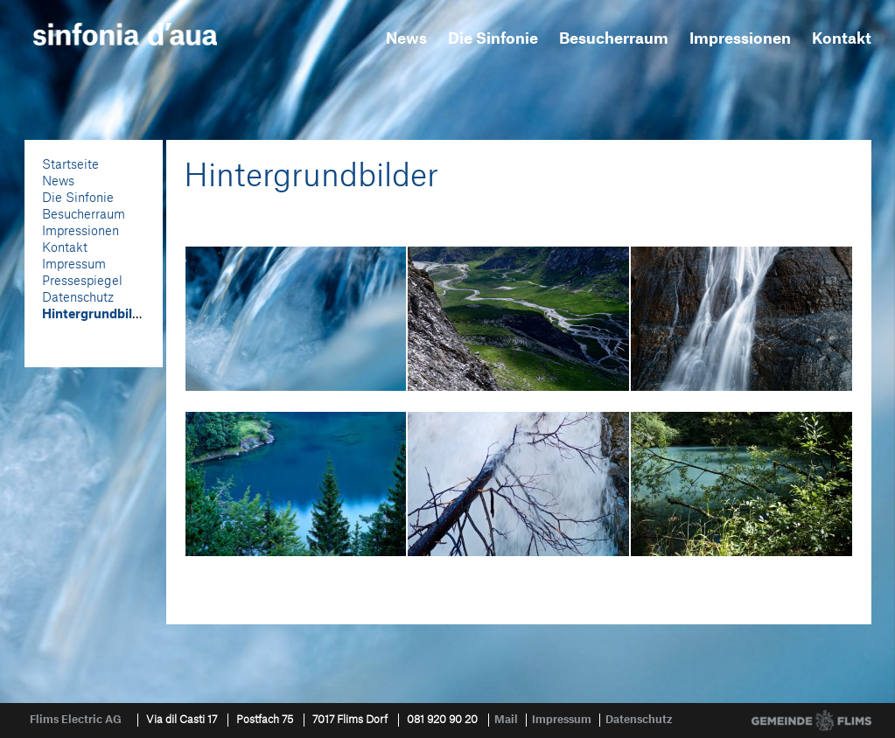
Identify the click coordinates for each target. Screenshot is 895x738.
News (406, 38)
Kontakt (841, 38)
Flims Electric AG (76, 719)
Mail (506, 719)
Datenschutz (78, 298)
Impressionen (740, 38)
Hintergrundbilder (97, 315)
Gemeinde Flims (811, 720)
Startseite (70, 165)
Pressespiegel (82, 281)
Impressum (74, 265)
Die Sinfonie (493, 38)
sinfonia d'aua (125, 34)
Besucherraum (613, 38)
